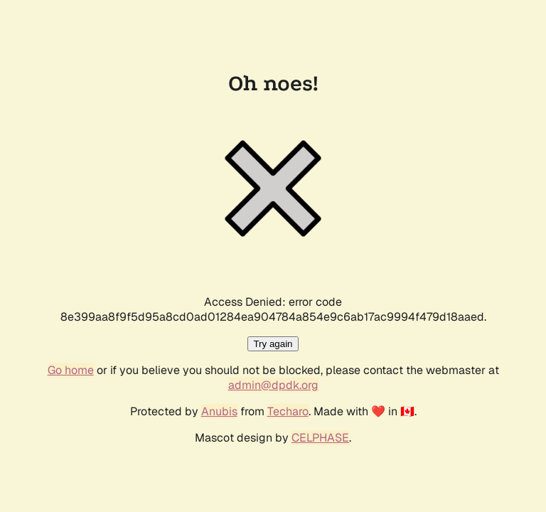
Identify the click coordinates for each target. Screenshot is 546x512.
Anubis (219, 411)
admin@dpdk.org (273, 385)
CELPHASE (320, 437)
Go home (71, 370)
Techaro (288, 411)
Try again (272, 343)
